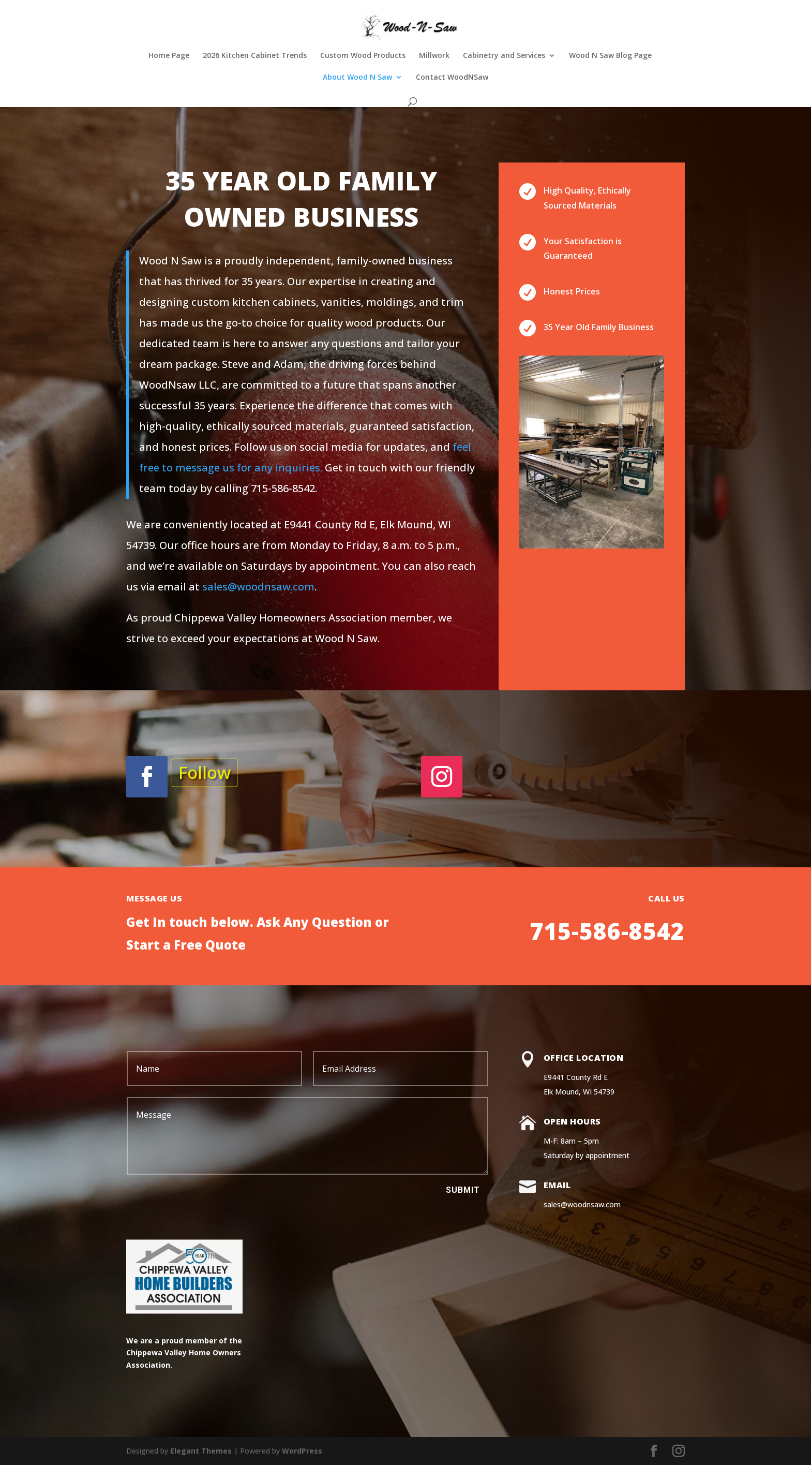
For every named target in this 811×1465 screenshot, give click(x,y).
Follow (204, 772)
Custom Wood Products (363, 56)
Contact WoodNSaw (452, 77)
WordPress (302, 1451)
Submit (463, 1190)
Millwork (434, 56)
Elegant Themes (201, 1451)
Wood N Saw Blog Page (610, 56)
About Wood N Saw (357, 77)
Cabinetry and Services (504, 56)
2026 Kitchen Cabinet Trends (255, 56)
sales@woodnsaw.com (258, 587)
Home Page (168, 56)
